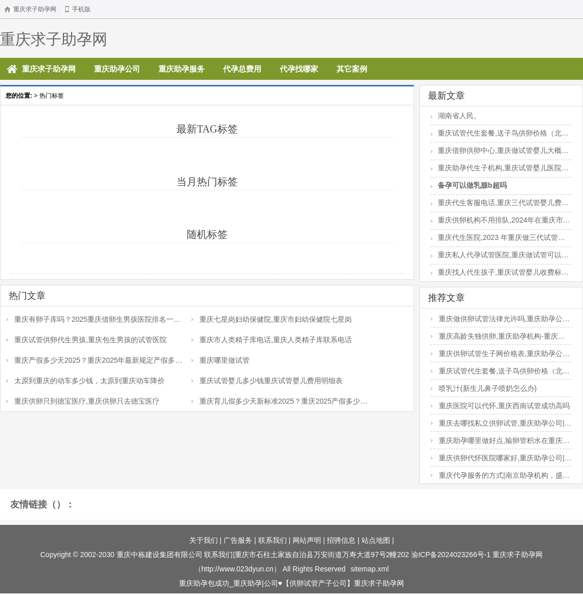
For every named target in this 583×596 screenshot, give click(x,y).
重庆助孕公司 (117, 68)
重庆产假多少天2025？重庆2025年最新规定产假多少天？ (94, 362)
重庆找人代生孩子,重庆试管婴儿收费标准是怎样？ (500, 273)
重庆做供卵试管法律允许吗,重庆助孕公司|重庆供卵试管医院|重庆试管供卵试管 (501, 321)
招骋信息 (341, 540)
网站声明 (307, 540)
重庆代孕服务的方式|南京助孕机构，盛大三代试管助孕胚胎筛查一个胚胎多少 (500, 477)
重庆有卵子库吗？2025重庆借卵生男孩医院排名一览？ (89, 321)
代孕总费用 (242, 68)
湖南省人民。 (459, 116)
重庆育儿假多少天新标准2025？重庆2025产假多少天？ (275, 403)
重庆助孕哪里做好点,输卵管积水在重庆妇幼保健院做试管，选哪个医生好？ (500, 442)
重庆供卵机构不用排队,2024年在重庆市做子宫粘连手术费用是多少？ (500, 221)
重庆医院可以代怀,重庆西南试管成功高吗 (504, 406)
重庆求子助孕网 (53, 39)
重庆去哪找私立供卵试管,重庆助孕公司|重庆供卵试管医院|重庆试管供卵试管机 (501, 425)
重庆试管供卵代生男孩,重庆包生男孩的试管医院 (90, 340)
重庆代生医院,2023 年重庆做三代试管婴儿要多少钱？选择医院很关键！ (498, 238)
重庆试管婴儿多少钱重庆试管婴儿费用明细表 (271, 381)
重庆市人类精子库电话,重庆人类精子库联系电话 (275, 340)
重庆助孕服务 (182, 68)
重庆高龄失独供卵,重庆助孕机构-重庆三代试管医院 (498, 338)
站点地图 (376, 540)
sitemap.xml (370, 569)
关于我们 (203, 540)
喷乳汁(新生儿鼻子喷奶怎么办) (487, 388)
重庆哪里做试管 (224, 360)
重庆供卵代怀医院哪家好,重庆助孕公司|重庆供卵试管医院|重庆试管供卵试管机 (501, 460)
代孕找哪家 (299, 68)
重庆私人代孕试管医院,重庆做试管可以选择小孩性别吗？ (500, 256)
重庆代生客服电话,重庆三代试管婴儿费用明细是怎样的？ (500, 203)
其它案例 (352, 68)
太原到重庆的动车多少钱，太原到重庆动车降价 (89, 381)
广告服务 (237, 540)
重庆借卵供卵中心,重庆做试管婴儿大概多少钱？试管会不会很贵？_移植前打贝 (500, 151)
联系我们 (272, 540)
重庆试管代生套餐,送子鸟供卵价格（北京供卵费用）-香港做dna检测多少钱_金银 (500, 134)
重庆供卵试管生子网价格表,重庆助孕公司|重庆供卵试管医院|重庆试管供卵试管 (501, 355)
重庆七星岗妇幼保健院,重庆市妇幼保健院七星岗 (275, 319)
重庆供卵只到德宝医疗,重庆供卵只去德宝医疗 (87, 401)
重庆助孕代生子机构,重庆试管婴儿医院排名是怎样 (500, 169)
